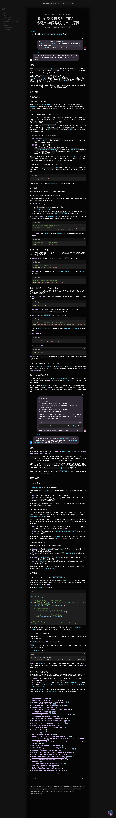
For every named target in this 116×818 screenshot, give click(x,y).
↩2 (63, 700)
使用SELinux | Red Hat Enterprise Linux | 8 (43, 707)
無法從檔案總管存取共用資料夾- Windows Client (44, 765)
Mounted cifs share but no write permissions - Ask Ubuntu (48, 754)
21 (70, 460)
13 (36, 297)
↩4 (67, 705)
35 (82, 665)
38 (48, 686)
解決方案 (7, 19)
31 (44, 532)
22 (71, 460)
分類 (58, 3)
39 (49, 686)
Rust (63, 27)
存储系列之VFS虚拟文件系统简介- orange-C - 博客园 (45, 750)
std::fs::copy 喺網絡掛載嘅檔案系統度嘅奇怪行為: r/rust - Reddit (48, 759)
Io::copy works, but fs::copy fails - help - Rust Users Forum (48, 758)
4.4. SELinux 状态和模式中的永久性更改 (42, 704)
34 (62, 644)
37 (47, 686)
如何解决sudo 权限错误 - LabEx (40, 698)
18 (48, 387)
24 (75, 467)
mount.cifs (35, 761)
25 (39, 514)
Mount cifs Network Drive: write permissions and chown (47, 763)
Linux (68, 27)
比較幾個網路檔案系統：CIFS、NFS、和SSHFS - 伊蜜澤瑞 (46, 747)
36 (65, 679)
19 (49, 387)
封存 (62, 3)
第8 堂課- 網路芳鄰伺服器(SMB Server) (42, 767)
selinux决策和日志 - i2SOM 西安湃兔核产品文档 (44, 716)
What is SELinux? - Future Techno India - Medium (45, 700)
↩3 (65, 705)
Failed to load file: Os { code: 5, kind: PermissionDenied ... (47, 727)
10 (34, 235)
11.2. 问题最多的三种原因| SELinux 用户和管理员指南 (45, 705)
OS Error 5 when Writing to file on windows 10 (44, 725)
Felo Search (57, 27)
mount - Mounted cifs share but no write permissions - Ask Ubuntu (50, 756)
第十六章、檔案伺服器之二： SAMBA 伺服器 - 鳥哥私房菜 (46, 769)
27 (53, 516)
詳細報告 (5, 15)
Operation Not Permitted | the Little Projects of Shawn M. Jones (49, 709)
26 (40, 514)
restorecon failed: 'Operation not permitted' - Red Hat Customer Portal (52, 715)
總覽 (4, 13)
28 (65, 521)
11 (45, 254)
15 (42, 370)
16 (47, 380)
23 (73, 467)
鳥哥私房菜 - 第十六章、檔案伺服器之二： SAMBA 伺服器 (46, 745)
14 (66, 311)
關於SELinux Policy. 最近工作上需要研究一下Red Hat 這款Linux (48, 702)
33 (71, 628)
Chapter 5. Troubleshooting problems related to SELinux (47, 722)
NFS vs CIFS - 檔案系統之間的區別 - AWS (42, 734)
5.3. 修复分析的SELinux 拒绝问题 (40, 711)
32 (47, 584)
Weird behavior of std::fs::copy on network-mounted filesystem (49, 736)
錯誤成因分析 (9, 17)
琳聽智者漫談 (47, 3)
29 (66, 528)
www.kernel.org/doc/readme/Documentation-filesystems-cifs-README (52, 749)
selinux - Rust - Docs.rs (38, 729)
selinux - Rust (35, 733)
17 (49, 380)
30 (43, 532)
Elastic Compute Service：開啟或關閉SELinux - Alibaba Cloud (48, 724)
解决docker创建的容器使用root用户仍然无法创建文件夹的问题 (48, 718)
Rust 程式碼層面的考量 (11, 21)
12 (34, 297)
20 (50, 387)
